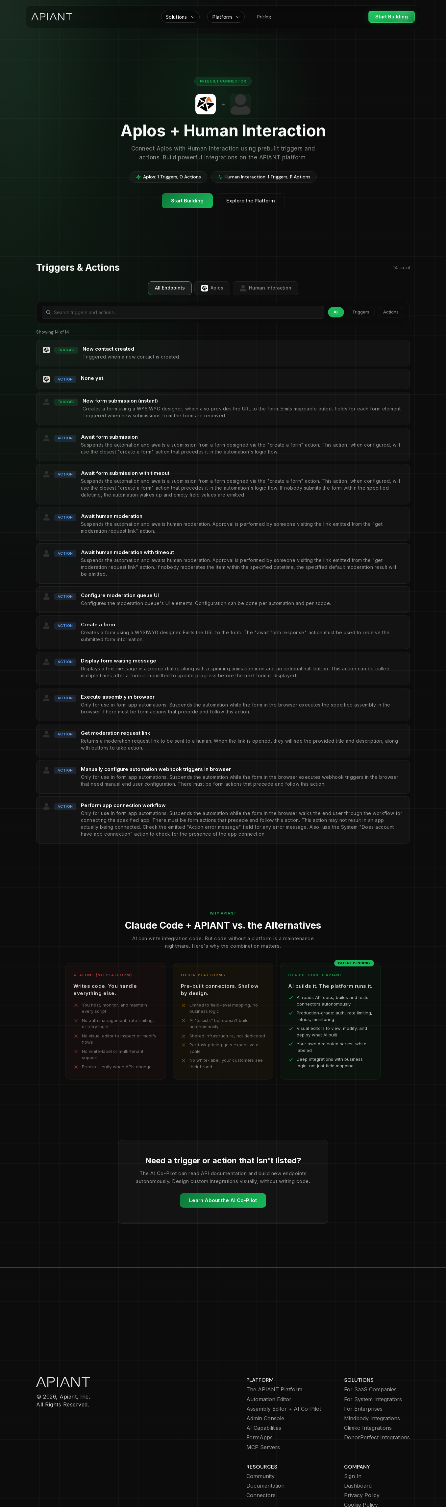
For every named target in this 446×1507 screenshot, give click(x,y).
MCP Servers (263, 1409)
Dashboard (358, 1448)
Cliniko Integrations (368, 1390)
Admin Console (265, 1380)
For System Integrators (373, 1361)
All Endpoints (170, 287)
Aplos (212, 288)
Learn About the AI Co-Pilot (223, 1200)
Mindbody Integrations (372, 1380)
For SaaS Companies (370, 1351)
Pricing (264, 16)
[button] (180, 17)
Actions (391, 311)
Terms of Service (365, 1476)
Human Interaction (265, 288)
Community (260, 1438)
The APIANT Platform (274, 1351)
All (336, 311)
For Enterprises (363, 1371)
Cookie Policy (361, 1467)
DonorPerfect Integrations (377, 1399)
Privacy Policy (362, 1457)
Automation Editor (268, 1361)
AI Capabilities (263, 1390)
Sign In (352, 1438)
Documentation (265, 1448)
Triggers (360, 311)
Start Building (391, 16)
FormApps (259, 1399)
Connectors (261, 1457)
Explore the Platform (250, 200)
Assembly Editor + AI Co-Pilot (283, 1371)
